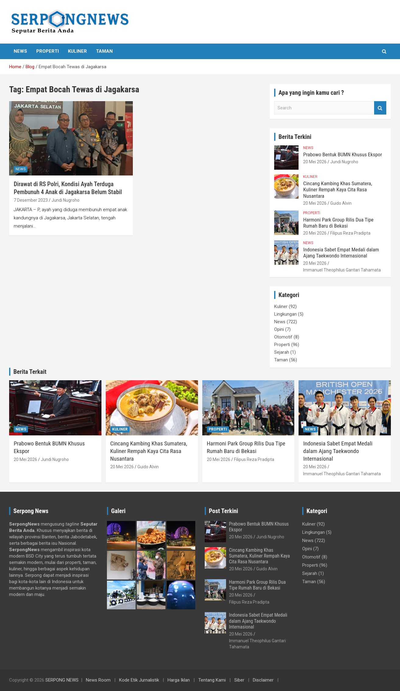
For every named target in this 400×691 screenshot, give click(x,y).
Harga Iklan (179, 680)
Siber (239, 680)
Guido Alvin (341, 203)
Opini (279, 329)
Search (380, 108)
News (20, 51)
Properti (47, 51)
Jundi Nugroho (65, 200)
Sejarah (281, 352)
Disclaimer (263, 680)
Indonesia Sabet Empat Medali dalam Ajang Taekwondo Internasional (341, 252)
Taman (104, 51)
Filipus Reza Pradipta (350, 233)
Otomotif (283, 337)
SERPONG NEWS (62, 680)
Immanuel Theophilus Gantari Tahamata (342, 270)
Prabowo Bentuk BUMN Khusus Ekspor (342, 154)
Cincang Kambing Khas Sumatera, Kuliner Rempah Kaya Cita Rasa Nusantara (337, 189)
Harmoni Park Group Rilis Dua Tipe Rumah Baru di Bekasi (338, 223)
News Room (98, 680)
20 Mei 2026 (315, 161)
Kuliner (77, 51)
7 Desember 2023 (31, 200)
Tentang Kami (212, 680)
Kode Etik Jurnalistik (139, 680)
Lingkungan (285, 314)
